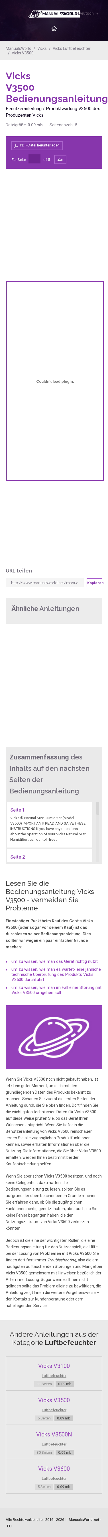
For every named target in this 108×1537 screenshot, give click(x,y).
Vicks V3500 (23, 53)
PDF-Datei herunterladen (40, 145)
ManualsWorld (18, 48)
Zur (60, 159)
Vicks (42, 48)
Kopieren (94, 583)
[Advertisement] (79, 84)
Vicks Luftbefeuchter (72, 48)
